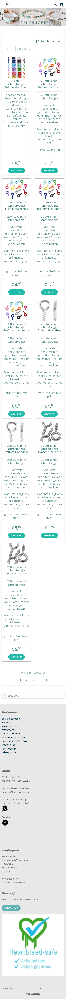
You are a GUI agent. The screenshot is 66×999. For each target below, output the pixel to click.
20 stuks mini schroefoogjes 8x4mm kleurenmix (49, 84)
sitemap (29, 989)
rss (35, 989)
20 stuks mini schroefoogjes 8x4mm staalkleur (49, 449)
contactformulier (11, 733)
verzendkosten (10, 726)
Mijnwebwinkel (34, 994)
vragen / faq (8, 744)
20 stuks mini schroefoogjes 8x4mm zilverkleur (49, 327)
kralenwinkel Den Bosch (15, 737)
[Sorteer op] (47, 41)
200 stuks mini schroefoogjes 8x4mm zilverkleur (16, 449)
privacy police (9, 752)
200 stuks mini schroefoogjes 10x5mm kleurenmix (16, 327)
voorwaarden (9, 748)
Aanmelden (11, 908)
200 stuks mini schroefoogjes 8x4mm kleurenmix (16, 206)
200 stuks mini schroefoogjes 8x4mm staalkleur (16, 570)
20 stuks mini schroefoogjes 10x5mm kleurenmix (49, 206)
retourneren (9, 730)
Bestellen (16, 170)
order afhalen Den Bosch (15, 741)
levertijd (6, 722)
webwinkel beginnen (46, 989)
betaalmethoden (11, 718)
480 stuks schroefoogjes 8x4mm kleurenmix (16, 84)
